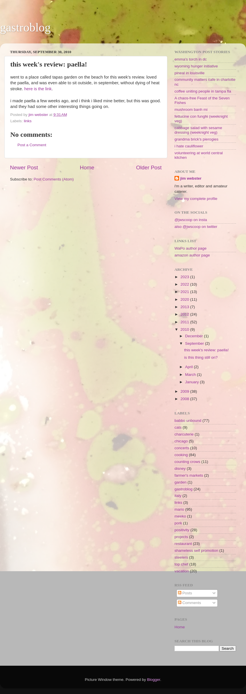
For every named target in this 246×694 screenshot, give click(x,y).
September (195, 343)
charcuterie (184, 434)
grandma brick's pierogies (196, 139)
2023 (185, 277)
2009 (185, 391)
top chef (181, 564)
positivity (181, 530)
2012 (185, 314)
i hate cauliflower (188, 146)
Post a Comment (31, 145)
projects (181, 537)
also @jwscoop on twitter (195, 226)
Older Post (149, 168)
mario (179, 509)
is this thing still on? (201, 357)
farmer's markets (188, 475)
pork (178, 523)
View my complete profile (195, 198)
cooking (181, 455)
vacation (181, 571)
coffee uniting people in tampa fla (202, 91)
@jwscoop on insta (190, 220)
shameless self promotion (196, 550)
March (191, 374)
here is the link (38, 89)
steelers (181, 557)
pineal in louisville (189, 73)
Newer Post (24, 168)
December (194, 336)
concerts (181, 448)
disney (180, 468)
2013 (185, 307)
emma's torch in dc (190, 59)
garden (180, 482)
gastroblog (25, 27)
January (192, 382)
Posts (185, 593)
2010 (185, 329)
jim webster (190, 178)
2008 (185, 399)
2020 (185, 299)
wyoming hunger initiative (196, 66)
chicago (181, 441)
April (189, 367)
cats (178, 427)
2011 (185, 322)
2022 (185, 284)
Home (87, 168)
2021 (185, 292)
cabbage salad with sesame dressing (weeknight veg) (198, 130)
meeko (180, 516)
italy (177, 496)
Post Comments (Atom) (54, 179)
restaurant (183, 543)
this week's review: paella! (206, 350)
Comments (189, 603)
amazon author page (192, 255)
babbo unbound (187, 420)
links (27, 121)
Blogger (153, 679)
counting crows (187, 462)
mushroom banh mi (191, 109)
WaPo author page (190, 248)
